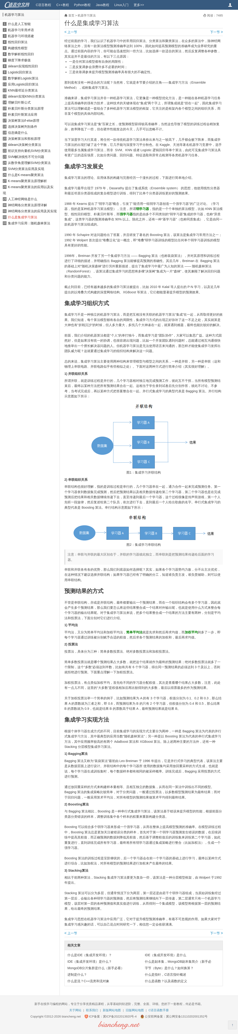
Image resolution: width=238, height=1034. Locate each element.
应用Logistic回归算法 (23, 84)
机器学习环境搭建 (21, 36)
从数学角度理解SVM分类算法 (29, 163)
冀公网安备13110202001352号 (187, 1016)
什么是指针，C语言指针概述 (165, 974)
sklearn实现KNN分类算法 (26, 96)
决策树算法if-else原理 (23, 120)
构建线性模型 (17, 48)
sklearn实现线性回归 (23, 66)
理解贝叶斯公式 (19, 102)
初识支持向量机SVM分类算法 (29, 151)
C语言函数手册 (159, 1010)
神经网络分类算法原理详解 (27, 205)
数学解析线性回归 (21, 54)
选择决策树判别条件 (22, 126)
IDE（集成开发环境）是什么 (165, 955)
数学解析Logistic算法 (23, 78)
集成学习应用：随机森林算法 (29, 223)
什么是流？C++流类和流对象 (88, 981)
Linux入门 (121, 5)
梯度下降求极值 (19, 60)
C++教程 (62, 5)
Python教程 (82, 5)
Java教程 (102, 5)
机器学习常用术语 (21, 30)
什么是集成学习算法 (22, 217)
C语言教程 (43, 5)
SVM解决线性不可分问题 (26, 157)
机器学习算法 (14, 14)
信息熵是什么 (17, 132)
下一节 (216, 32)
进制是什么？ (77, 974)
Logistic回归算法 (20, 72)
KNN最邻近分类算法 (23, 90)
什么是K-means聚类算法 (26, 175)
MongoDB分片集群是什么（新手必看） (95, 968)
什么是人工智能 (19, 24)
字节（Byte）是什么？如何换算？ (169, 968)
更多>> (139, 5)
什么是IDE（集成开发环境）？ (89, 955)
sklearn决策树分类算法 (24, 145)
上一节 (70, 32)
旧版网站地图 (135, 1010)
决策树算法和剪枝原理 (24, 139)
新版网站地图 (112, 1010)
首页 (71, 15)
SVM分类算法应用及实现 (26, 169)
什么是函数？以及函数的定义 (166, 981)
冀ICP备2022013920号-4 (120, 1016)
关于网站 (75, 1010)
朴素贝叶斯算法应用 (22, 114)
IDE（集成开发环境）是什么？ (89, 961)
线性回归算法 (17, 42)
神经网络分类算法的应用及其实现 (32, 211)
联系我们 (92, 1010)
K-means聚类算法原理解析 (27, 181)
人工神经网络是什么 (22, 199)
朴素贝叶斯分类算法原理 (26, 108)
